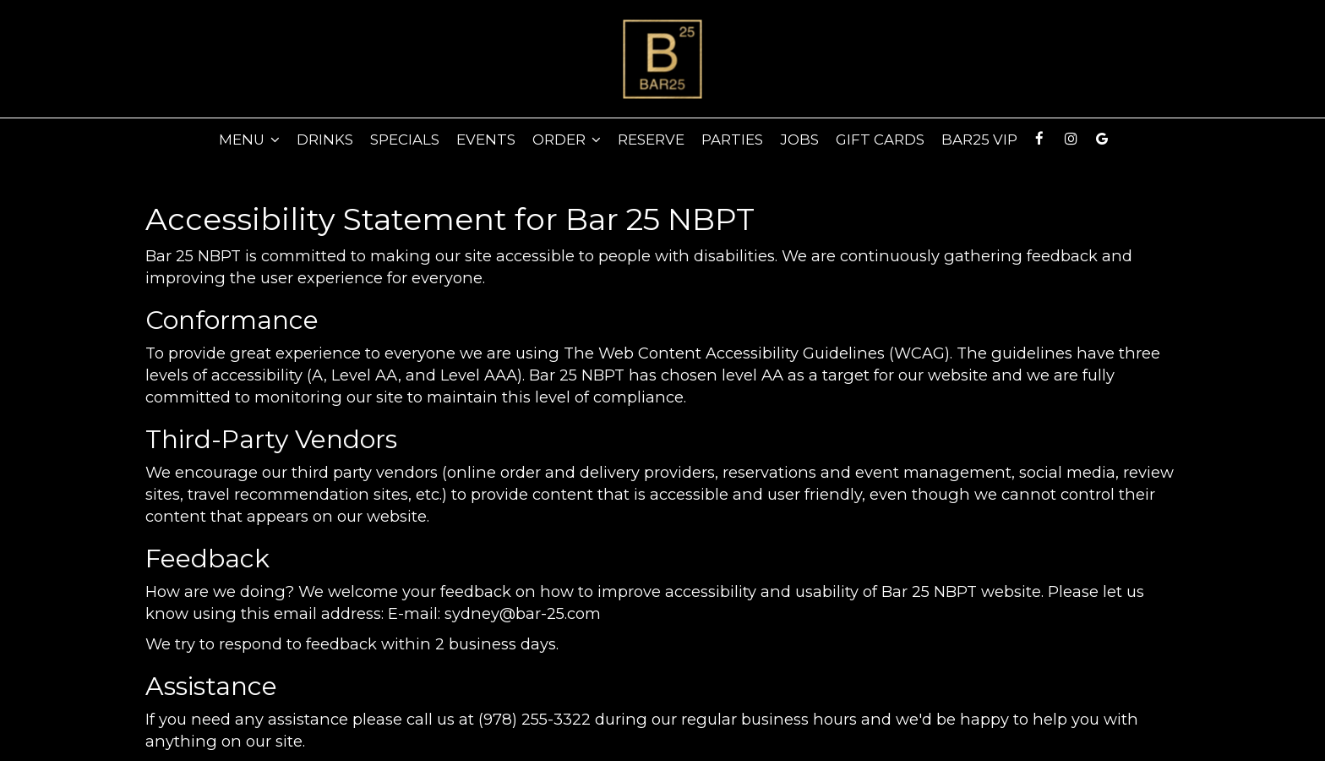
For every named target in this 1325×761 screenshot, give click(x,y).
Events (485, 139)
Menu (249, 139)
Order (566, 139)
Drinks (325, 139)
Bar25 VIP (979, 139)
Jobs (799, 139)
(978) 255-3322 (534, 719)
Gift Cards (880, 139)
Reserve (651, 139)
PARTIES (732, 139)
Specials (404, 139)
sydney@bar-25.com (522, 613)
